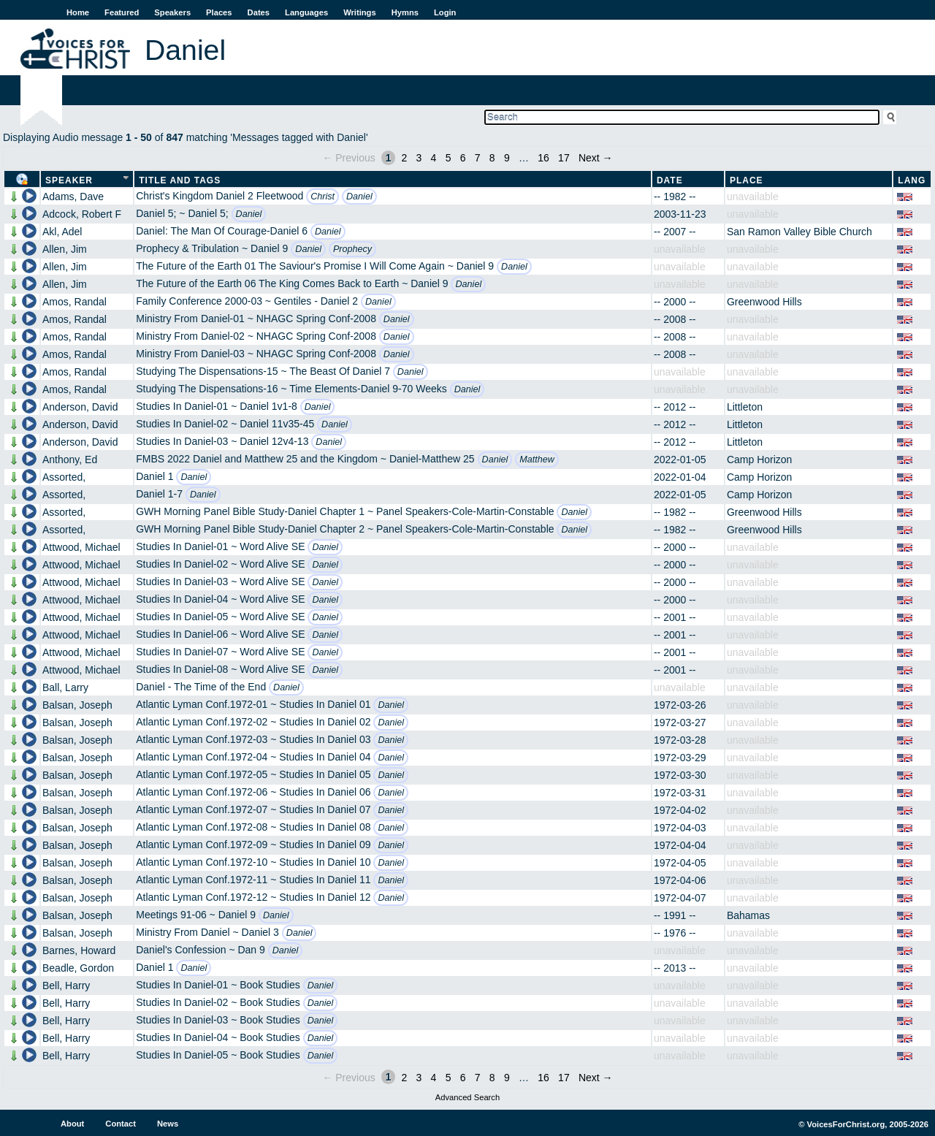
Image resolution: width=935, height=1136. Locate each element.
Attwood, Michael (81, 547)
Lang (912, 180)
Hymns (405, 12)
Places (219, 12)
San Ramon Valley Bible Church (799, 231)
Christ (322, 196)
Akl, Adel (62, 231)
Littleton (745, 407)
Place (746, 180)
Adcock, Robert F (81, 214)
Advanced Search (467, 1097)
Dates (259, 12)
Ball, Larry (65, 687)
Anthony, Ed (69, 459)
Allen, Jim (64, 249)
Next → (596, 158)
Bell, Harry (66, 985)
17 (564, 158)
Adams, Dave (73, 196)
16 (543, 158)
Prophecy (352, 249)
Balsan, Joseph (77, 705)
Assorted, (63, 477)
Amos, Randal (74, 302)
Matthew (536, 459)
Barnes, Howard (78, 950)
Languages (306, 12)
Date (670, 180)
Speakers (172, 12)
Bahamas (748, 915)
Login (445, 12)
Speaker (69, 180)
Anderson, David (80, 407)
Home (77, 12)
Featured (121, 12)
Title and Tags (180, 180)
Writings (359, 12)
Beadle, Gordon (78, 968)
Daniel (359, 196)
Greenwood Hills (764, 302)
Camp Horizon (759, 459)
